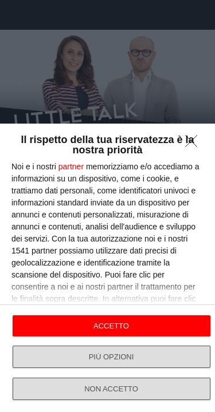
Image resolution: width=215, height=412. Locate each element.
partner (71, 167)
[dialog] (107, 268)
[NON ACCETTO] (194, 144)
